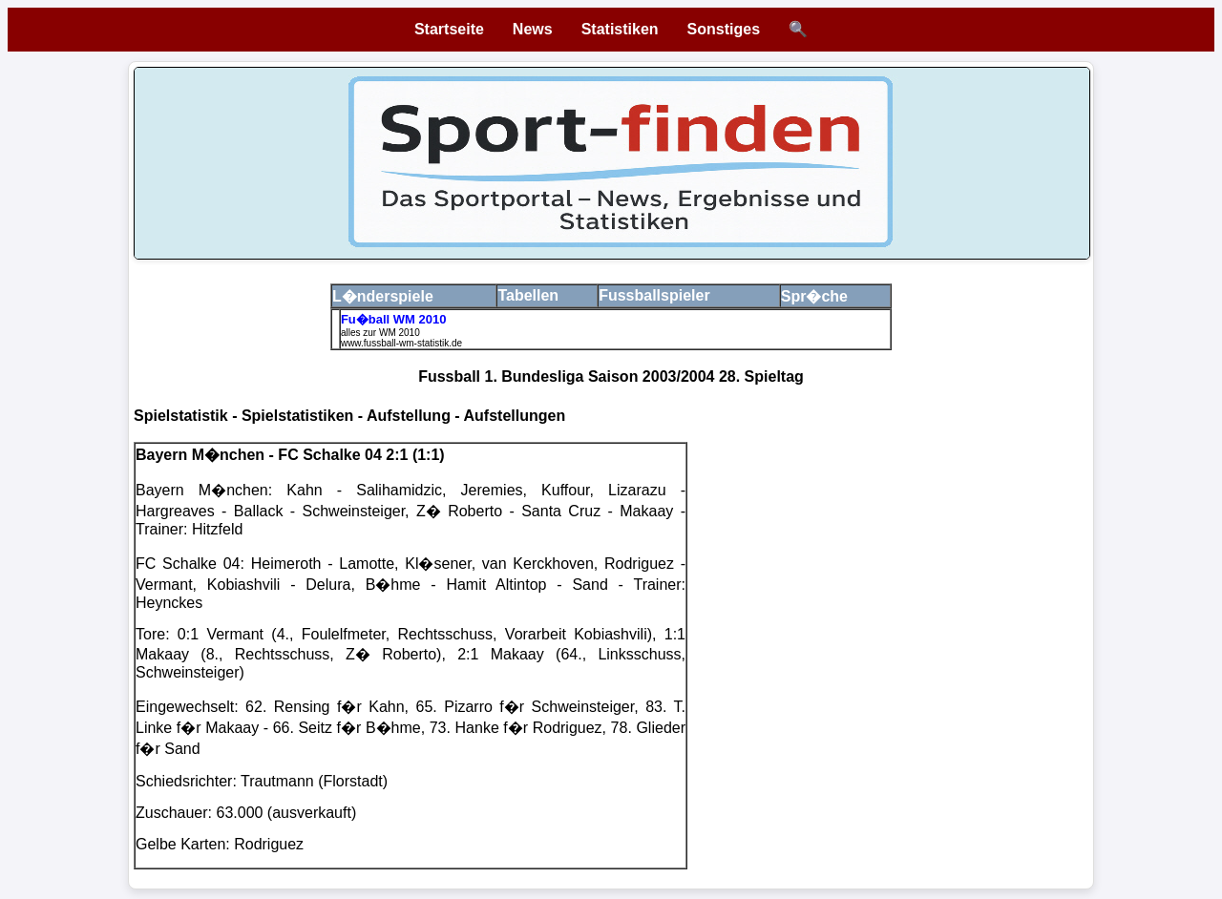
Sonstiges (723, 29)
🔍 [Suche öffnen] (798, 29)
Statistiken (620, 29)
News (533, 29)
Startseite (449, 29)
